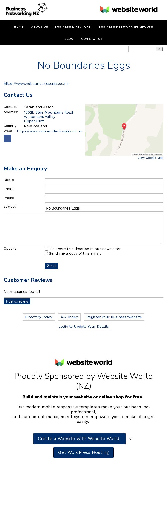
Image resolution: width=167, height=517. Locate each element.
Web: (8, 131)
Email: (8, 188)
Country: (10, 126)
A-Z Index (69, 323)
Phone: (9, 197)
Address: (11, 112)
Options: (10, 255)
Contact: (10, 106)
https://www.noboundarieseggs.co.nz (36, 83)
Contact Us (92, 38)
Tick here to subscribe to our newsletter (83, 255)
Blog (68, 38)
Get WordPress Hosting (83, 458)
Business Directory (73, 26)
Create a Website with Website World (79, 445)
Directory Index (38, 323)
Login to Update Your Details (83, 333)
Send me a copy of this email (73, 260)
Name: (9, 180)
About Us (39, 26)
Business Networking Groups (126, 26)
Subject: (10, 206)
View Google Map (150, 157)
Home (18, 26)
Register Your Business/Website (114, 323)
